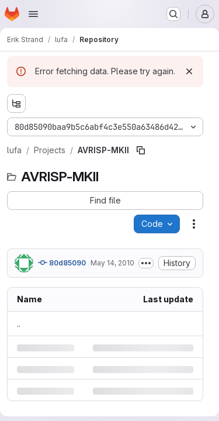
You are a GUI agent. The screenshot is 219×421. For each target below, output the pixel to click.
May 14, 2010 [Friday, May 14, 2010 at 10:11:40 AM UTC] (112, 262)
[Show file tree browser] (16, 103)
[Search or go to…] (173, 14)
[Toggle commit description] (146, 263)
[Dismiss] (189, 71)
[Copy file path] (140, 150)
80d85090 (62, 262)
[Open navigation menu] (33, 14)
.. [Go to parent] (18, 324)
